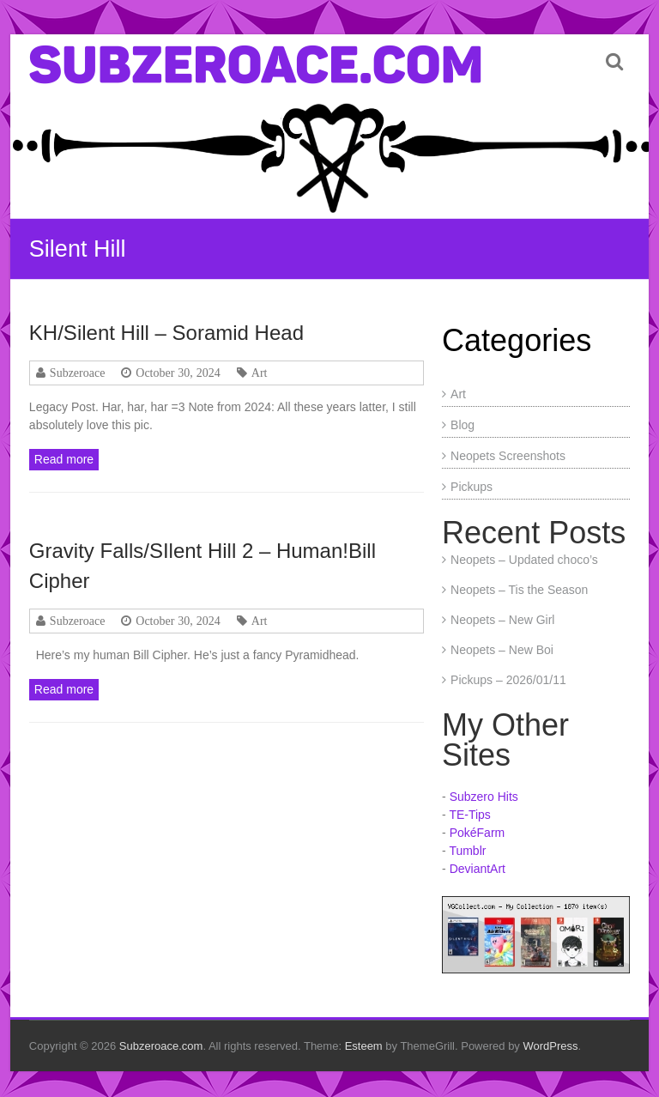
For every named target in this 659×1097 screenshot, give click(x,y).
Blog (462, 425)
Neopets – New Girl (502, 620)
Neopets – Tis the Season (519, 590)
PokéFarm (477, 832)
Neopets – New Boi (501, 650)
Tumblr (467, 851)
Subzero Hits (484, 796)
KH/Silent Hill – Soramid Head (166, 332)
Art (259, 373)
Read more (64, 459)
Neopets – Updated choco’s (524, 560)
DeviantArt (477, 869)
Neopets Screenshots (507, 456)
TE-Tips (469, 814)
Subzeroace (78, 373)
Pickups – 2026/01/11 (508, 680)
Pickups (471, 487)
